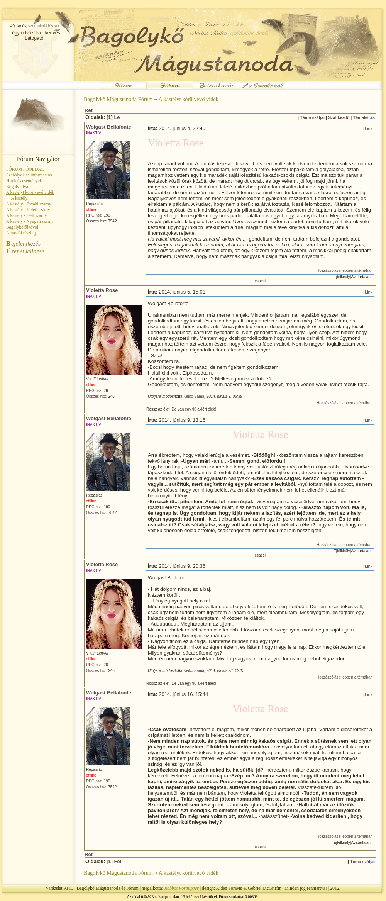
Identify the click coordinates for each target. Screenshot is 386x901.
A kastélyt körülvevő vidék (188, 99)
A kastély (19, 198)
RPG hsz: (94, 215)
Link (368, 128)
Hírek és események (24, 180)
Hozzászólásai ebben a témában (344, 270)
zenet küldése (25, 251)
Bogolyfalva (17, 186)
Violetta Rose (102, 290)
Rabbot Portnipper (181, 888)
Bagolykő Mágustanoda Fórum (118, 99)
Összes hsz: (96, 221)
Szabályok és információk (29, 175)
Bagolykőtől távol (22, 227)
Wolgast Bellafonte (108, 127)
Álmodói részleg (21, 233)
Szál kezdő (338, 117)
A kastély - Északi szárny (28, 204)
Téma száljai (312, 117)
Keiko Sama (193, 396)
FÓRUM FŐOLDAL (25, 169)
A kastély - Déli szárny (26, 215)
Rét (89, 110)
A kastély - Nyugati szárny (30, 221)
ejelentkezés (23, 243)
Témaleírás (364, 117)
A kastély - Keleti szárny (28, 209)
